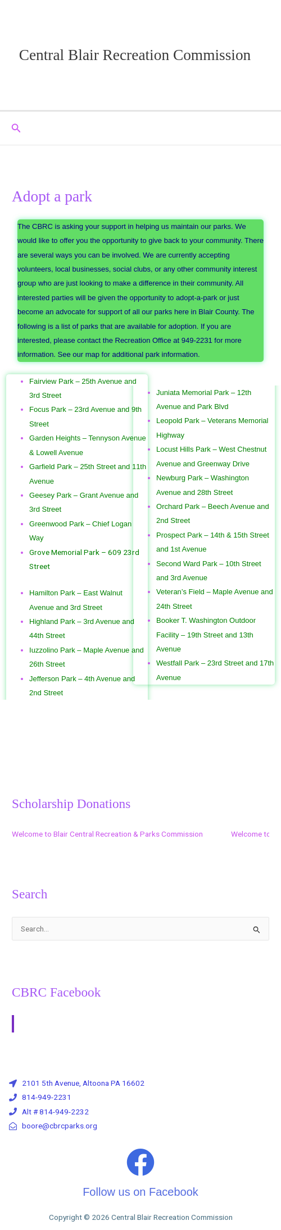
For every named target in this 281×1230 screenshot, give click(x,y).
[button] (16, 128)
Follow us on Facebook (140, 1192)
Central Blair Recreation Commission (135, 55)
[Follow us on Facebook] (140, 1162)
